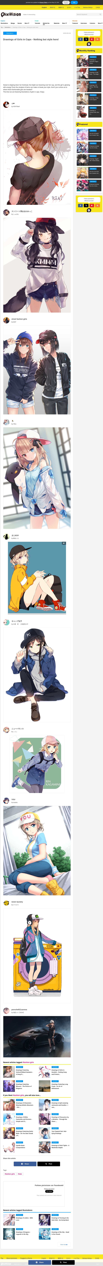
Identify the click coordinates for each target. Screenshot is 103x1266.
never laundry (17, 902)
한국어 (69, 7)
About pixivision (11, 1258)
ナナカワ (16, 905)
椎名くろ (16, 538)
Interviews (84, 23)
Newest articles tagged (18, 1062)
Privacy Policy (43, 2)
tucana (15, 802)
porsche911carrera (19, 1010)
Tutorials (37, 23)
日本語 (98, 7)
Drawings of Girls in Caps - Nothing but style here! (25, 27)
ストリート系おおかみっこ (22, 211)
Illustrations (8, 27)
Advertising (46, 1264)
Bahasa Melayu (88, 7)
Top (2, 27)
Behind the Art (46, 24)
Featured (75, 23)
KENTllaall (16, 106)
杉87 (14, 322)
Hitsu (14, 424)
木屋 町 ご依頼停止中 (20, 624)
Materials (56, 23)
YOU (13, 799)
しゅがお (16, 214)
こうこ (15, 731)
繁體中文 (61, 7)
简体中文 (52, 7)
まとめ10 (15, 535)
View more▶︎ (64, 1244)
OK (74, 2)
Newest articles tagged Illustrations (17, 1210)
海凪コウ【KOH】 (18, 1012)
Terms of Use (28, 1264)
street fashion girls (19, 319)
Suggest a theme (26, 1258)
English (44, 7)
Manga (13, 23)
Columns (92, 23)
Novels (20, 23)
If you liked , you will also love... (22, 1095)
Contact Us (37, 1264)
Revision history (66, 2)
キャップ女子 (17, 621)
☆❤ (13, 104)
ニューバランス (18, 729)
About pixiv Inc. (18, 1264)
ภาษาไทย (77, 7)
